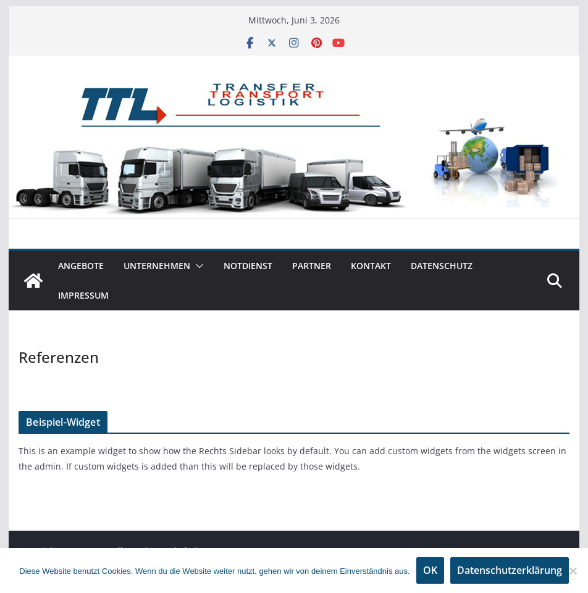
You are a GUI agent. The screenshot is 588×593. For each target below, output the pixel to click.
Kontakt (371, 266)
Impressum (83, 295)
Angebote (81, 266)
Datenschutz (441, 266)
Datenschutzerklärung (509, 570)
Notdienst (248, 266)
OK (430, 570)
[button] (197, 266)
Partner (311, 266)
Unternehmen (157, 266)
